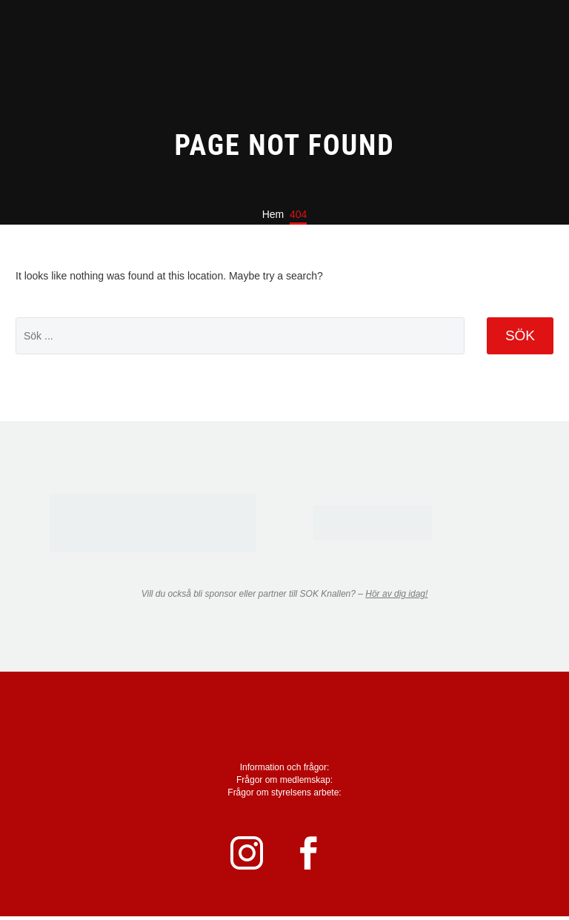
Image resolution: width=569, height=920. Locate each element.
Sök (520, 335)
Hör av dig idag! (396, 594)
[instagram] (251, 855)
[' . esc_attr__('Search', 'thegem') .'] (240, 335)
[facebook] (318, 855)
